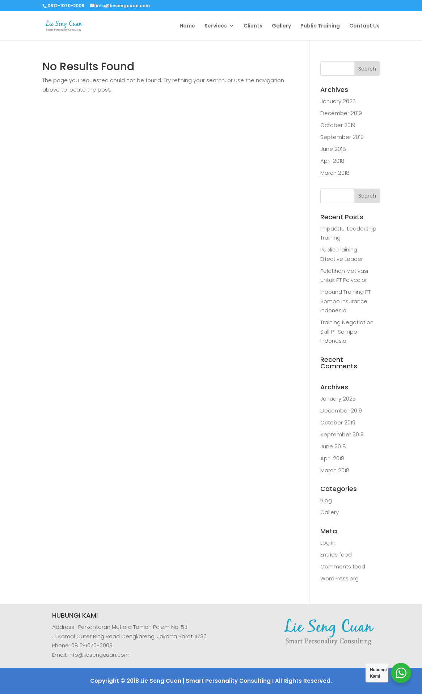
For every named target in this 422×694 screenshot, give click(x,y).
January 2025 (338, 101)
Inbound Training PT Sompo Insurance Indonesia (345, 301)
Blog (326, 500)
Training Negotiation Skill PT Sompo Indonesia (347, 331)
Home (187, 26)
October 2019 (337, 125)
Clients (253, 26)
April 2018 (332, 161)
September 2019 (342, 137)
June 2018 (333, 149)
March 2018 (335, 173)
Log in (328, 542)
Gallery (281, 26)
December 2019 (341, 113)
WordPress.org (339, 578)
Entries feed (336, 554)
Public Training (320, 26)
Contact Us (364, 26)
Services (215, 26)
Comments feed (342, 566)
